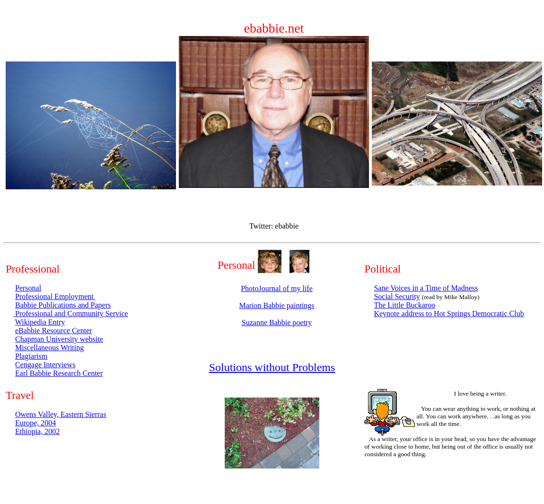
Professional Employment (55, 296)
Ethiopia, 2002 (37, 431)
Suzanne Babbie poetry (277, 322)
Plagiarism (31, 356)
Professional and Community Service (70, 313)
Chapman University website (59, 339)
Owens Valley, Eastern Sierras (60, 414)
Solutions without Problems (272, 367)
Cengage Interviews (45, 365)
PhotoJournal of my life (277, 288)
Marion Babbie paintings (276, 305)
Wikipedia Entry (40, 322)
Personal (28, 288)
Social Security (397, 296)
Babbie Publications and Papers (63, 305)
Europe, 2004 (35, 423)
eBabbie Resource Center (53, 331)
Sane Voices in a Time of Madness (426, 288)
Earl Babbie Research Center (59, 373)
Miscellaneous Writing (49, 348)
